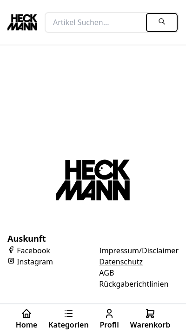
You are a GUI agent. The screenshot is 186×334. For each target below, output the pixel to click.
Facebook (28, 250)
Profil (109, 319)
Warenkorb (150, 319)
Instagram (30, 262)
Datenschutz (121, 262)
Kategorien (68, 319)
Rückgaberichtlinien (133, 284)
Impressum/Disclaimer (139, 250)
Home (27, 319)
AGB (106, 273)
